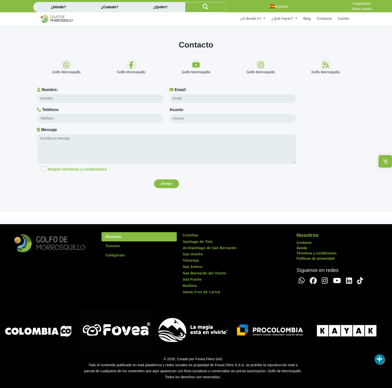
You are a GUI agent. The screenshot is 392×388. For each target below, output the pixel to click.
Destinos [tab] (113, 237)
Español (279, 7)
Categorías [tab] (115, 255)
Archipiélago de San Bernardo (209, 248)
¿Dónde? (58, 7)
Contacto (324, 18)
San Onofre (193, 254)
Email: (178, 90)
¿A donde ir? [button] (251, 18)
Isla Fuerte (192, 279)
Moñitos (190, 286)
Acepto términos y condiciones (77, 169)
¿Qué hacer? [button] (282, 18)
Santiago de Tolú (198, 242)
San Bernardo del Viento (204, 273)
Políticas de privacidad (315, 258)
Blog (307, 18)
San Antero (192, 267)
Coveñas (190, 235)
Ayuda (301, 248)
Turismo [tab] (113, 246)
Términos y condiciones (316, 253)
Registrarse (362, 4)
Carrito (343, 18)
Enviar (166, 184)
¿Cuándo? (109, 7)
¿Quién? (160, 7)
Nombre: (47, 90)
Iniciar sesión (362, 9)
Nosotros (307, 235)
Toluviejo (191, 260)
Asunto (176, 110)
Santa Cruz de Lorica (201, 292)
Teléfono (47, 110)
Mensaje (47, 130)
